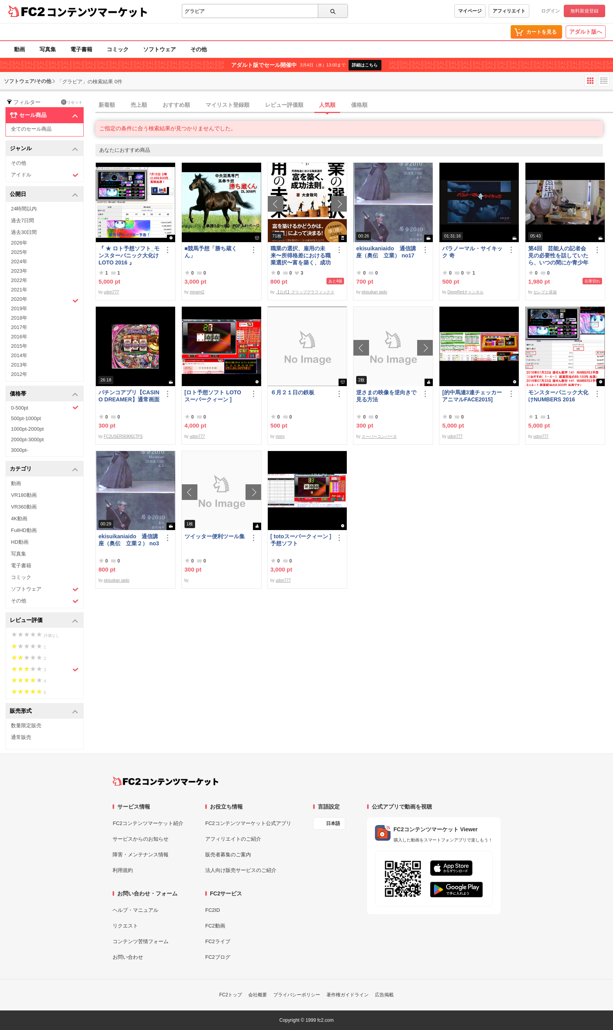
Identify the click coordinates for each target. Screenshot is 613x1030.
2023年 (19, 271)
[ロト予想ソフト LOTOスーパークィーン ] (213, 396)
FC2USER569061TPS (123, 436)
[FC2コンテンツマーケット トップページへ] (166, 781)
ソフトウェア (159, 49)
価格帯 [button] (44, 394)
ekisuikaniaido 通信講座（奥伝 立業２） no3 (129, 539)
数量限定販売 (26, 725)
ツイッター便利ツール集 (215, 536)
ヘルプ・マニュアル (135, 910)
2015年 (19, 346)
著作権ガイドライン (347, 995)
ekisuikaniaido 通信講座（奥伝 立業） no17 (386, 252)
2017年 (19, 327)
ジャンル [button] (44, 149)
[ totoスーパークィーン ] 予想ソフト (301, 539)
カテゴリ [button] (44, 469)
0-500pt (45, 407)
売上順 (139, 105)
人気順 (327, 105)
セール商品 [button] (44, 115)
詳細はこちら (365, 65)
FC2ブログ (217, 957)
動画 (19, 49)
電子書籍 (81, 49)
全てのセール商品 (31, 129)
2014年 (19, 355)
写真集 (47, 49)
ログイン (550, 11)
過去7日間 (22, 220)
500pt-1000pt (26, 418)
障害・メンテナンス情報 (140, 854)
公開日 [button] (44, 194)
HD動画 (20, 542)
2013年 (19, 365)
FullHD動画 (24, 530)
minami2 (197, 292)
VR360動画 (24, 507)
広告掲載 (384, 995)
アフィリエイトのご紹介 (233, 839)
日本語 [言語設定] (333, 823)
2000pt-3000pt (27, 439)
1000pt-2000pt (27, 429)
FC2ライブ (217, 941)
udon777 (111, 292)
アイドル (45, 175)
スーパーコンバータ (379, 436)
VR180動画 (24, 495)
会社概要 (257, 995)
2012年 (19, 374)
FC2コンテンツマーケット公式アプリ (248, 823)
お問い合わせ (128, 957)
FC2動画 (215, 926)
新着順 (107, 105)
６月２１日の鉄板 (292, 392)
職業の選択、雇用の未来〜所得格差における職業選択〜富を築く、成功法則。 (301, 255)
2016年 (19, 337)
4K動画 (19, 518)
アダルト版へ (585, 32)
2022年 (19, 280)
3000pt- (19, 450)
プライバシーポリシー (296, 995)
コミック (118, 49)
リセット (71, 102)
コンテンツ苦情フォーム (140, 941)
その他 (198, 49)
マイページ (470, 11)
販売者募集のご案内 (228, 854)
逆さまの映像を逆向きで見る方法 (386, 396)
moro (280, 436)
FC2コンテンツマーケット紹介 (148, 823)
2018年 (19, 318)
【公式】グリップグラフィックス (305, 292)
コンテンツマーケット (97, 11)
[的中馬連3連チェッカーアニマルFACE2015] (472, 396)
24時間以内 (24, 209)
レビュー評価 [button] (44, 620)
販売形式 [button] (44, 711)
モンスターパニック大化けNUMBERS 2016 (558, 396)
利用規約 (123, 870)
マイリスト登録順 (227, 105)
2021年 (19, 290)
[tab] (354, 105)
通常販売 (21, 737)
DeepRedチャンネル (465, 292)
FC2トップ (230, 995)
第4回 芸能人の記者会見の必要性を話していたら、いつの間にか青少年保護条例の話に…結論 (558, 255)
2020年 (45, 300)
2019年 (19, 308)
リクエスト (125, 926)
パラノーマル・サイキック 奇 (472, 252)
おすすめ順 (176, 105)
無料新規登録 (584, 11)
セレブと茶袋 (545, 292)
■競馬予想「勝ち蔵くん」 (211, 252)
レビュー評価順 (284, 105)
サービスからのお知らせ (140, 839)
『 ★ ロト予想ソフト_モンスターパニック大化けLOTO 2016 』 (129, 255)
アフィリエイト (509, 11)
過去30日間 (24, 232)
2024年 (19, 261)
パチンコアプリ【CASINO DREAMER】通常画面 (129, 396)
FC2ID (212, 910)
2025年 (19, 252)
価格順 (359, 105)
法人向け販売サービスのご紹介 (240, 870)
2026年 (19, 243)
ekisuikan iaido (374, 292)
